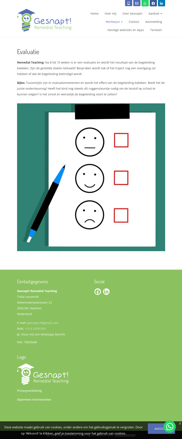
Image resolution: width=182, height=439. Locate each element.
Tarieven (156, 30)
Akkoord (161, 429)
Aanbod (155, 13)
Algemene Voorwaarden (34, 399)
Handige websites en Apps (125, 30)
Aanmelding (153, 22)
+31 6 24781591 (35, 328)
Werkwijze (114, 22)
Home (94, 13)
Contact (134, 22)
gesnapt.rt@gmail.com (42, 323)
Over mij (110, 13)
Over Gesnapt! (132, 13)
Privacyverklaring (29, 391)
